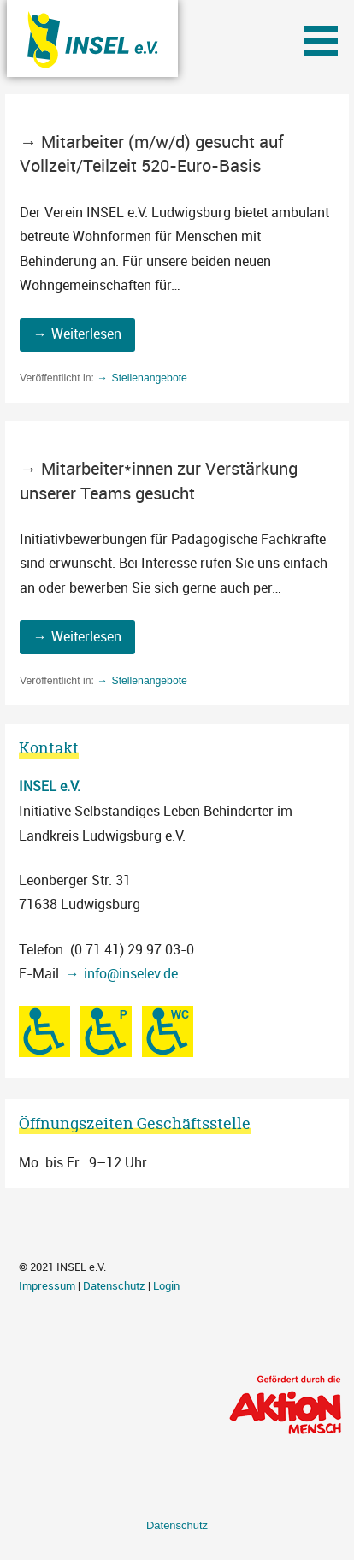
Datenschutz (114, 1286)
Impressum (47, 1286)
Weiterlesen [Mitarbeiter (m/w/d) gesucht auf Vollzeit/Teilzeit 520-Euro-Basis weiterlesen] (86, 333)
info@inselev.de (131, 973)
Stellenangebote (148, 378)
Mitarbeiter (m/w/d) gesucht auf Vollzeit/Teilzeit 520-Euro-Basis (152, 153)
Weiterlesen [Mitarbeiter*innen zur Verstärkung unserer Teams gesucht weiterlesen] (86, 636)
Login (166, 1286)
